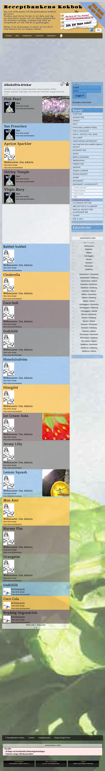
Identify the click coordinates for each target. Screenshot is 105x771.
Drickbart (78, 181)
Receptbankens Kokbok (43, 7)
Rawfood (77, 114)
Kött (75, 124)
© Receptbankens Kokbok (14, 738)
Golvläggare (89, 256)
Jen (18, 103)
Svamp (76, 177)
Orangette (11, 557)
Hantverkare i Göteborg (89, 278)
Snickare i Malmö (89, 331)
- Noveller (7, 749)
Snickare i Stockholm (89, 324)
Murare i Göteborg (89, 318)
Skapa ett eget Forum (62, 738)
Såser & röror (80, 171)
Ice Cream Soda (15, 416)
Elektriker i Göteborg (89, 288)
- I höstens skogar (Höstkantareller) (18, 754)
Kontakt (8, 36)
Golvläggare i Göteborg (89, 308)
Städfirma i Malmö (89, 351)
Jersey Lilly (12, 444)
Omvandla (39, 36)
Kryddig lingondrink (20, 613)
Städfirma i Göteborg (89, 348)
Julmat (76, 216)
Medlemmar (27, 36)
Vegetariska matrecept (85, 141)
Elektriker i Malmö (89, 291)
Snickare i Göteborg (89, 328)
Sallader (77, 138)
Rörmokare (89, 266)
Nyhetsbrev (51, 36)
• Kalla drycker (79, 191)
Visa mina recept (22, 106)
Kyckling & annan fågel (85, 128)
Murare (89, 259)
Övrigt (76, 121)
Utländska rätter (82, 203)
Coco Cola (11, 599)
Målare (89, 253)
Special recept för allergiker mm (83, 211)
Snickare (89, 263)
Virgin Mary (14, 189)
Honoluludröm (15, 359)
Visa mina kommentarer (25, 109)
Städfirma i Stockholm (88, 344)
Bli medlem (77, 102)
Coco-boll (10, 303)
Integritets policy (44, 738)
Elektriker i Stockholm (88, 284)
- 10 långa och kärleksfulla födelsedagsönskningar (24, 751)
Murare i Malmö (89, 321)
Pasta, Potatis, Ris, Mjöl (85, 134)
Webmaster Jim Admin (19, 162)
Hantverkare (89, 246)
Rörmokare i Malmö (89, 341)
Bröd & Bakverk (81, 157)
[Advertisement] (52, 60)
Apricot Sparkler (18, 144)
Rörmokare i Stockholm (89, 334)
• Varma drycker (80, 188)
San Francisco (15, 126)
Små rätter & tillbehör (85, 206)
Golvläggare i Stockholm (88, 304)
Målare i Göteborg (89, 298)
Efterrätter (79, 150)
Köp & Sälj (78, 219)
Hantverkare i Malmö (89, 281)
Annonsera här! (88, 238)
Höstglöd (10, 387)
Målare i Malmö (89, 301)
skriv (17, 36)
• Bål (75, 197)
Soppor (76, 167)
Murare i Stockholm (89, 314)
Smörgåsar (79, 161)
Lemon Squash (15, 472)
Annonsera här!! (53, 745)
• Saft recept (78, 194)
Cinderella (11, 275)
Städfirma (89, 269)
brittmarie (18, 589)
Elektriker (89, 249)
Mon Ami (10, 500)
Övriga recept (80, 174)
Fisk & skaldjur (81, 131)
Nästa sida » (31, 625)
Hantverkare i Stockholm (88, 274)
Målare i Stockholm (88, 294)
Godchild (10, 331)
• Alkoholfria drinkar (81, 200)
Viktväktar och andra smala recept (87, 146)
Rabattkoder (81, 227)
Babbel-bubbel (14, 247)
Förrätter (78, 164)
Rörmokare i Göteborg (89, 338)
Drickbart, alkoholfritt (85, 184)
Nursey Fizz (13, 528)
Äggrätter (78, 117)
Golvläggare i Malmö (89, 311)
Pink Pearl (12, 99)
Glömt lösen (86, 102)
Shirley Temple (16, 172)
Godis (76, 154)
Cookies (31, 738)
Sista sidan (41, 625)
